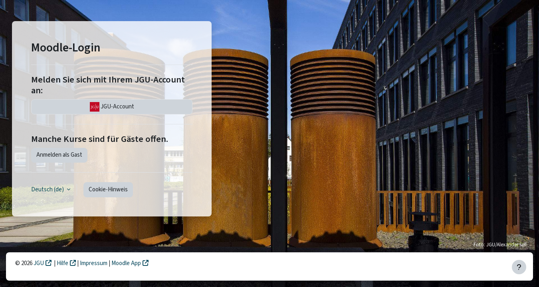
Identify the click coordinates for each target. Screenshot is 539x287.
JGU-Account (112, 107)
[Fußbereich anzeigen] (519, 267)
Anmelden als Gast (59, 155)
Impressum (94, 263)
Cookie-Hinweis (108, 189)
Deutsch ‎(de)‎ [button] (48, 189)
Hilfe (62, 263)
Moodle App (126, 263)
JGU (39, 263)
